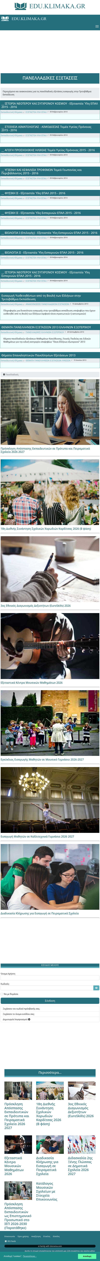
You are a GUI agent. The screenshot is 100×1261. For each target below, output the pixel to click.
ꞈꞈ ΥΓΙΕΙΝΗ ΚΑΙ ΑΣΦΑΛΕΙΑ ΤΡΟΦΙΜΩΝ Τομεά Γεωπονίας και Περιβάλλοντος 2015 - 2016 (41, 171)
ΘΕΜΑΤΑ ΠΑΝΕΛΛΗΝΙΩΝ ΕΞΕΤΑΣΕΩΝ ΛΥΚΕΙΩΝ (48, 360)
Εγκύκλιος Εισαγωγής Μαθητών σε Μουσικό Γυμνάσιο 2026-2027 (42, 759)
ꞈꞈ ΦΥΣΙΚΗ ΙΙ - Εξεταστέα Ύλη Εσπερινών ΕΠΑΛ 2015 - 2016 (41, 213)
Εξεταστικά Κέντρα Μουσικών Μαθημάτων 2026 (32, 682)
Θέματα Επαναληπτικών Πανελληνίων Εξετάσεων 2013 (38, 355)
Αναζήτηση (36, 1236)
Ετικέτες (46, 1236)
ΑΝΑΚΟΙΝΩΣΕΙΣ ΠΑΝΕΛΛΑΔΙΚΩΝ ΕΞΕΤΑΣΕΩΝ (47, 304)
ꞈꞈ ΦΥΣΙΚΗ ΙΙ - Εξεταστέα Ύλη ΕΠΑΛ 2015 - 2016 (33, 193)
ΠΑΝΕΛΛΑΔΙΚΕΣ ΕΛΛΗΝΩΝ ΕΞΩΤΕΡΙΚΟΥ (45, 332)
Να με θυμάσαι (11, 994)
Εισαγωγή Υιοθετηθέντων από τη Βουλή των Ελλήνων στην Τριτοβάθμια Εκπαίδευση (41, 297)
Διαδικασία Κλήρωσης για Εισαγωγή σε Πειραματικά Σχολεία (40, 913)
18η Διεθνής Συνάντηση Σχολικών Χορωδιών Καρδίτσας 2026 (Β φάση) (46, 528)
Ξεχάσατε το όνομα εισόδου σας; (19, 1014)
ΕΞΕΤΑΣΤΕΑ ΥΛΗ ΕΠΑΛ (36, 112)
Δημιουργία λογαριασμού (16, 1019)
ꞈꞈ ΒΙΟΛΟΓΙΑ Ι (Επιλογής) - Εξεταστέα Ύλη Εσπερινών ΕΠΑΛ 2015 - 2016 (49, 233)
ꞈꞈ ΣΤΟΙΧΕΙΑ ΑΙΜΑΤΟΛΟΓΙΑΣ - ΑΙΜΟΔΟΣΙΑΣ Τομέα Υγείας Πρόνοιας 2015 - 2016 (46, 128)
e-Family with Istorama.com (50, 1246)
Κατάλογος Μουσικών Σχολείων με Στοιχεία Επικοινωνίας (46, 1191)
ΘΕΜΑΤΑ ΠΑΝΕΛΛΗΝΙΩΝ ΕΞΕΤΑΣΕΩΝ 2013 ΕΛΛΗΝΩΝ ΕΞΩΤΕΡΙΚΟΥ (46, 327)
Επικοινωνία (9, 1236)
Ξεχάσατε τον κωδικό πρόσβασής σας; (21, 1008)
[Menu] (97, 26)
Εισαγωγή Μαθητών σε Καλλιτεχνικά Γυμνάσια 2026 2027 (37, 836)
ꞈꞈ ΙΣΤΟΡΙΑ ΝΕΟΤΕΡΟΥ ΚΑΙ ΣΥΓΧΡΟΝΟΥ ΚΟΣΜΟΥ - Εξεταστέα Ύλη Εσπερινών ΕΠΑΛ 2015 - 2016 (45, 274)
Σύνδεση (50, 1000)
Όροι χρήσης (23, 1236)
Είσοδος (56, 1236)
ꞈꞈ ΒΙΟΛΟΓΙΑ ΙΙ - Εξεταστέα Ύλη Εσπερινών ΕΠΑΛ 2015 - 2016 (42, 252)
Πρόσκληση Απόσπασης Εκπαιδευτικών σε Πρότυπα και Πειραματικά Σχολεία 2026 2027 (45, 450)
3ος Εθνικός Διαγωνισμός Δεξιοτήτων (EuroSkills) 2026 (36, 605)
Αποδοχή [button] (87, 1256)
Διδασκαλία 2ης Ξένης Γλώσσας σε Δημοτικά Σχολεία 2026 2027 (80, 1166)
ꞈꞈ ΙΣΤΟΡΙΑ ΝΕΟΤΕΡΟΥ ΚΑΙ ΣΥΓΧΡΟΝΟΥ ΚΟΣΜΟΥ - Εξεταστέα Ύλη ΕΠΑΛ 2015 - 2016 (49, 105)
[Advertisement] (50, 48)
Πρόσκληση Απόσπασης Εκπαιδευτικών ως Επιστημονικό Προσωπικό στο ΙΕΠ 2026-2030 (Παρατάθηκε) (17, 1216)
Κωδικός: (5, 983)
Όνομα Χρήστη (8, 973)
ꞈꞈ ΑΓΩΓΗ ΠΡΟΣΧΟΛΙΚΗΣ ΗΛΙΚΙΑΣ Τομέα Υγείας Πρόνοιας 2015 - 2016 (48, 150)
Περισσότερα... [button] (30, 1256)
